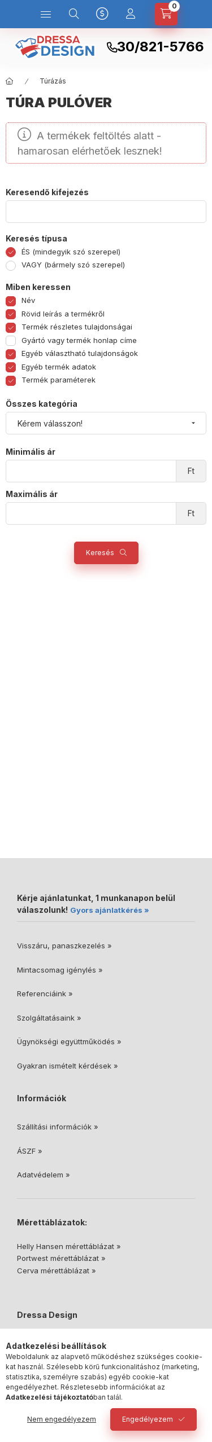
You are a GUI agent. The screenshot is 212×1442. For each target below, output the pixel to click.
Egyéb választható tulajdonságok (79, 353)
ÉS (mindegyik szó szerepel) (70, 251)
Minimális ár (30, 451)
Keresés (100, 552)
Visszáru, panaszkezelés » (64, 945)
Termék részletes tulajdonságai (76, 326)
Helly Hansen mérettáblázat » (69, 1246)
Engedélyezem (147, 1419)
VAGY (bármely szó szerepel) (73, 264)
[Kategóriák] (45, 14)
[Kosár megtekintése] (166, 14)
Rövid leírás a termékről (63, 313)
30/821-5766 (160, 47)
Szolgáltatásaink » (49, 1017)
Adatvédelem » (43, 1174)
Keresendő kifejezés (47, 192)
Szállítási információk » (57, 1126)
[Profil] (130, 14)
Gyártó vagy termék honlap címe (79, 340)
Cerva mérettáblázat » (56, 1270)
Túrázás (53, 81)
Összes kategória (41, 403)
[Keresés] (74, 14)
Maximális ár (32, 494)
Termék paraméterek (58, 379)
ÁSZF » (29, 1150)
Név (28, 300)
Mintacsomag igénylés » (60, 969)
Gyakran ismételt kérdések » (67, 1065)
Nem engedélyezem (61, 1419)
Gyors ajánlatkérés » (109, 910)
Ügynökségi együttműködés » (69, 1041)
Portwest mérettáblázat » (61, 1258)
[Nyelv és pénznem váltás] (102, 14)
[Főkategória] (10, 81)
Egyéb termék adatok (58, 366)
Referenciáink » (45, 993)
